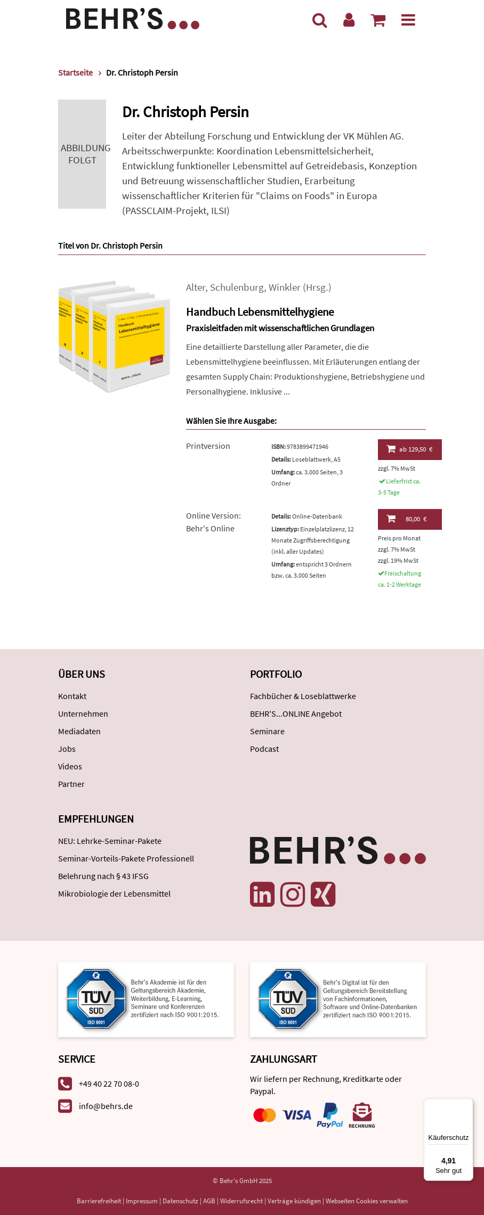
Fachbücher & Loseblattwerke (303, 696)
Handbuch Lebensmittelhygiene (260, 312)
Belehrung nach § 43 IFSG (103, 876)
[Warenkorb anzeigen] (377, 20)
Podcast (264, 748)
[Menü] (408, 20)
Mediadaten (79, 731)
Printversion (208, 445)
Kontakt (72, 696)
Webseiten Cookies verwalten (367, 1200)
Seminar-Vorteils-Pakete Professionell (126, 858)
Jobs (67, 748)
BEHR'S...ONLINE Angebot (296, 713)
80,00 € (406, 518)
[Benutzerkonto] (348, 20)
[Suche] (319, 20)
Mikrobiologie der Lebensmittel (114, 893)
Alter (195, 287)
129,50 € (409, 449)
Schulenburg (237, 287)
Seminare (267, 731)
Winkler (285, 287)
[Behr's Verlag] (132, 17)
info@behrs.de (106, 1106)
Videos (70, 766)
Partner (71, 783)
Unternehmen (83, 713)
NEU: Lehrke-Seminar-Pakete (110, 840)
